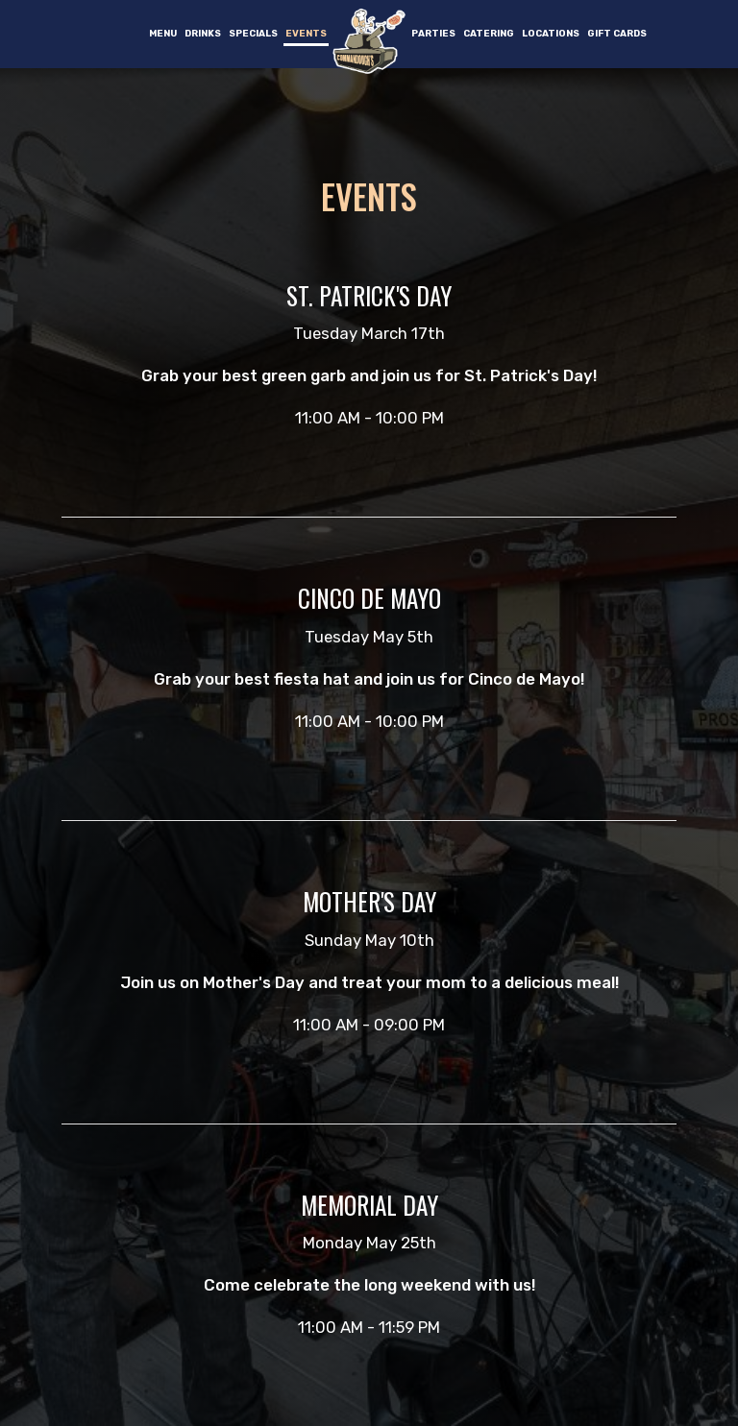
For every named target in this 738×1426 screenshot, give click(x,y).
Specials (253, 33)
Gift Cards (617, 33)
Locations (550, 33)
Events (306, 33)
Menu (163, 33)
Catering (488, 33)
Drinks (202, 33)
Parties (433, 33)
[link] (369, 41)
